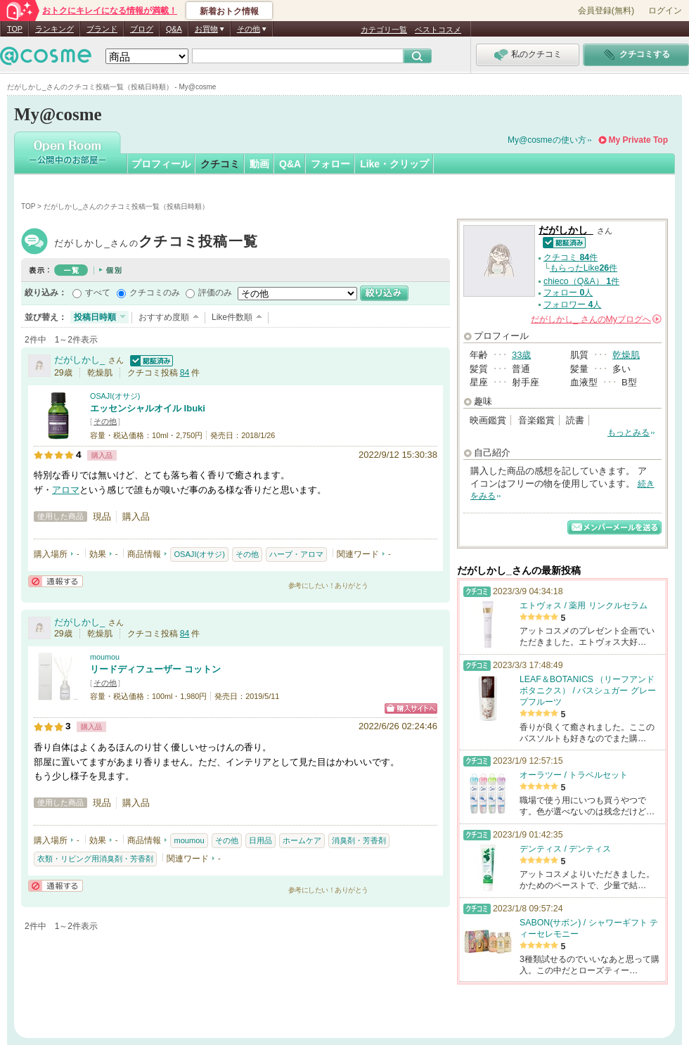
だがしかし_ (156, 243)
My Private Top (638, 140)
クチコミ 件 (570, 257)
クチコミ (220, 163)
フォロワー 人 (572, 304)
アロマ (65, 490)
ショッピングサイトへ (411, 708)
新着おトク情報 (229, 11)
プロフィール (161, 163)
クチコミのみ (154, 292)
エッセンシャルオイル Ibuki (147, 408)
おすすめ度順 (164, 317)
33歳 (521, 355)
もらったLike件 (583, 268)
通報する (55, 581)
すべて (97, 292)
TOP (14, 29)
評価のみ (215, 292)
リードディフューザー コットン (155, 669)
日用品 (260, 840)
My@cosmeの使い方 (547, 140)
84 (185, 373)
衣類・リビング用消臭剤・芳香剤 (95, 858)
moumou (105, 657)
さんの (596, 319)
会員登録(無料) (606, 10)
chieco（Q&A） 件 (581, 281)
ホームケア (302, 840)
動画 (259, 163)
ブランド (101, 29)
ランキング (54, 29)
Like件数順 (232, 317)
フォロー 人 (568, 292)
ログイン (665, 10)
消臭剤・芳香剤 (359, 840)
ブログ (141, 29)
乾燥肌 (626, 355)
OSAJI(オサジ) (115, 396)
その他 (105, 421)
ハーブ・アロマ (296, 554)
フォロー (330, 163)
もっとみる (628, 432)
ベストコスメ (438, 29)
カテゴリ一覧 (384, 29)
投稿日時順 (95, 317)
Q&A (174, 29)
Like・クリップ (394, 163)
